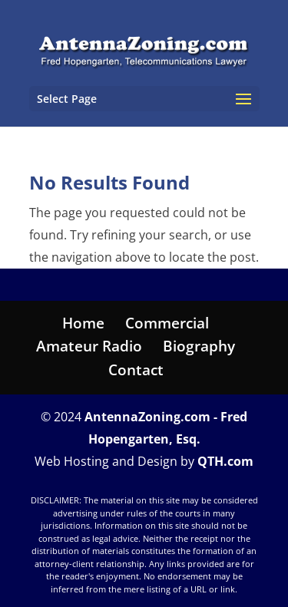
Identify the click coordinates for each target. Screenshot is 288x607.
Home (83, 323)
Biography (199, 346)
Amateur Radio (89, 346)
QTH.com (225, 461)
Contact (136, 370)
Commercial (167, 323)
